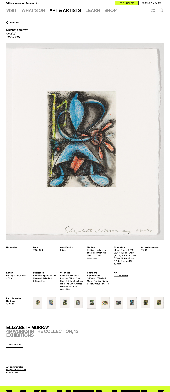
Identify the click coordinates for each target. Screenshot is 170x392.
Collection (14, 22)
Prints (63, 250)
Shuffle (153, 10)
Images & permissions (16, 369)
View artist (14, 344)
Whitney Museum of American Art (22, 3)
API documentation (15, 367)
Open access (12, 372)
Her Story (10, 301)
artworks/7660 (121, 275)
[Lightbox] (85, 141)
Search (161, 10)
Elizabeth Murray (17, 29)
